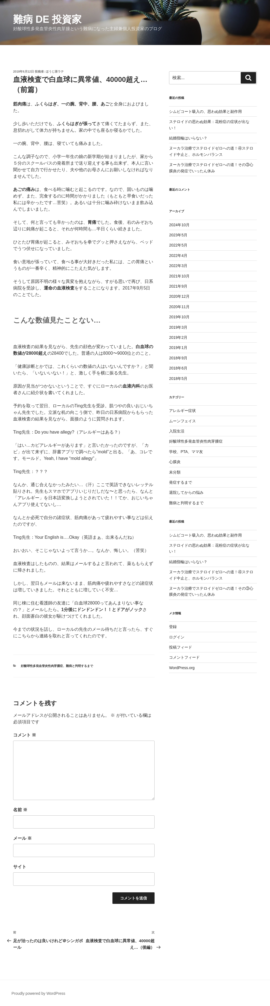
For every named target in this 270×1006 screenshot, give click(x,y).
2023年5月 (178, 235)
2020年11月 (179, 307)
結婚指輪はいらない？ (188, 138)
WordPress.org (181, 668)
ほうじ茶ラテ (55, 71)
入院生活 (176, 431)
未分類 (175, 472)
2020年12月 (179, 296)
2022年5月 (178, 245)
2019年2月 (178, 337)
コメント (24, 735)
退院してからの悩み (186, 492)
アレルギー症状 (182, 410)
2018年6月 (178, 368)
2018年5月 (178, 378)
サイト (19, 866)
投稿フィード (180, 647)
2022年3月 (178, 265)
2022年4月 (178, 255)
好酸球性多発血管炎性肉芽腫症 (42, 665)
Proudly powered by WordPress (38, 993)
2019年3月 (178, 327)
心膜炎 (175, 462)
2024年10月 (179, 225)
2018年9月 (178, 358)
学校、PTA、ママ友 (186, 451)
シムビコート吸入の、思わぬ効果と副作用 (205, 111)
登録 (173, 626)
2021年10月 (179, 276)
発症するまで (180, 482)
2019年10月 (179, 317)
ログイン (176, 637)
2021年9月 (178, 286)
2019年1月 (178, 347)
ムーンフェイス (182, 421)
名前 (20, 809)
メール (22, 838)
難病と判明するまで (79, 665)
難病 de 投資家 (47, 19)
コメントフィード (184, 657)
